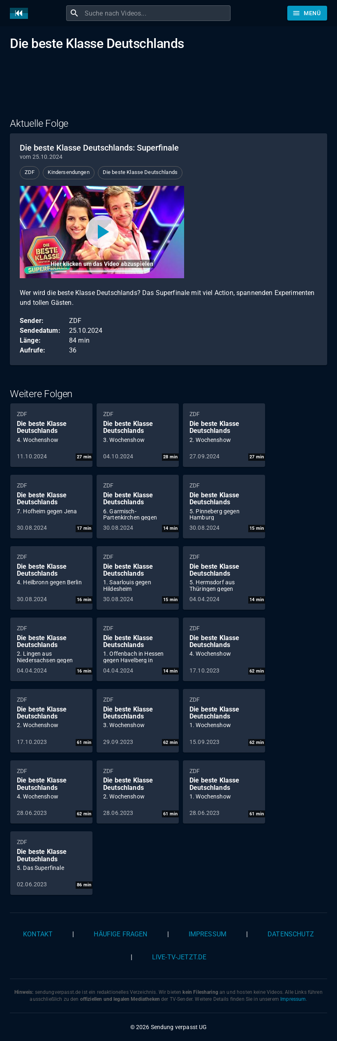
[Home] (21, 13)
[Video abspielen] (102, 232)
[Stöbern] (307, 13)
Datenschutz (291, 934)
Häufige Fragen (120, 934)
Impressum (207, 934)
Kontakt (38, 934)
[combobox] (157, 13)
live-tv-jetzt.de (179, 957)
